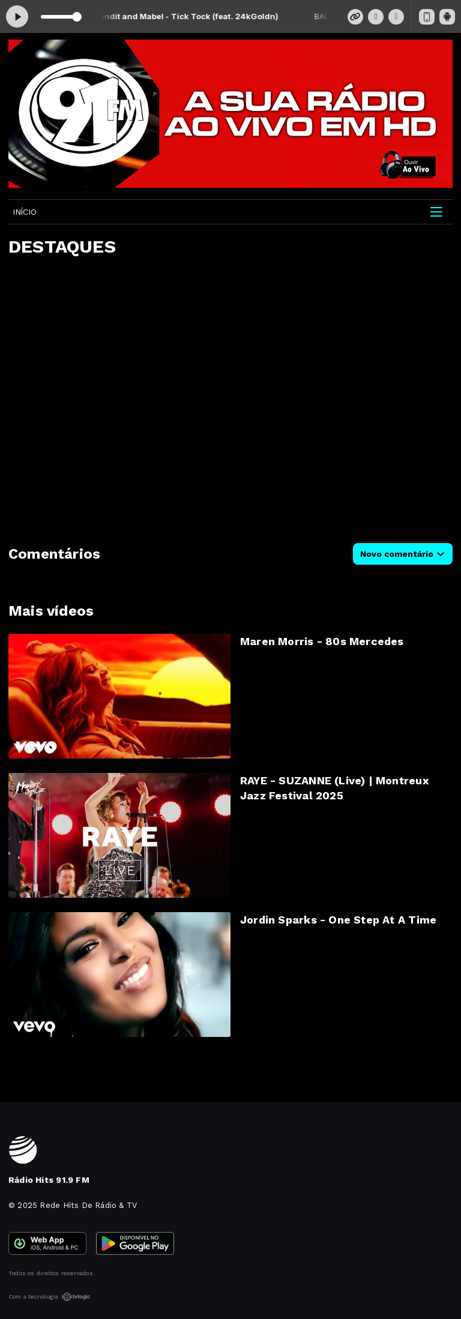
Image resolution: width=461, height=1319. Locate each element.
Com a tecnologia (49, 1297)
